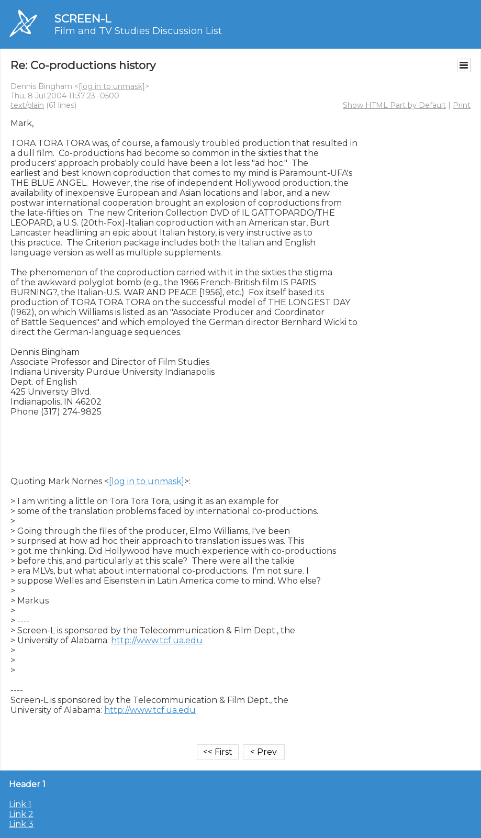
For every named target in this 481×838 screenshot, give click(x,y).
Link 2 (21, 814)
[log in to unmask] (112, 86)
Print (462, 105)
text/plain (27, 105)
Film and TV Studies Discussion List (138, 31)
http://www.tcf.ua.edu (157, 640)
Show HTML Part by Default (394, 105)
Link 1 (20, 804)
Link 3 (21, 824)
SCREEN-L (82, 18)
